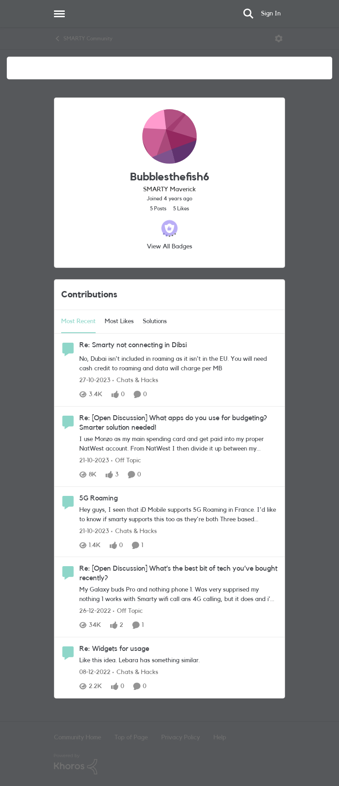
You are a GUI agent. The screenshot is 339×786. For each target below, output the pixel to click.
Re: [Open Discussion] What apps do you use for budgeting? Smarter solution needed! (173, 422)
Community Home (77, 737)
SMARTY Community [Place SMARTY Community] (83, 38)
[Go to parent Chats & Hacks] (135, 380)
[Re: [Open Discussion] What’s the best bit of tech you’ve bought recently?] (178, 594)
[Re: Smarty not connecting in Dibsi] (178, 364)
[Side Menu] (59, 13)
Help (219, 737)
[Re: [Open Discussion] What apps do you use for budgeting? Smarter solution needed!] (178, 444)
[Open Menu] (278, 38)
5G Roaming (98, 498)
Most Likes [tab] (119, 321)
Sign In (271, 13)
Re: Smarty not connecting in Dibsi (133, 345)
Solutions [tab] (155, 321)
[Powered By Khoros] (169, 764)
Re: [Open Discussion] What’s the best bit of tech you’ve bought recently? (178, 573)
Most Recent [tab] (78, 321)
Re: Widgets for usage (114, 648)
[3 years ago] (95, 380)
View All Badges (169, 246)
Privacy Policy (180, 737)
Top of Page (131, 737)
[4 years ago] (95, 611)
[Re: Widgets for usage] (178, 660)
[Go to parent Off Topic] (126, 461)
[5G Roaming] (178, 514)
